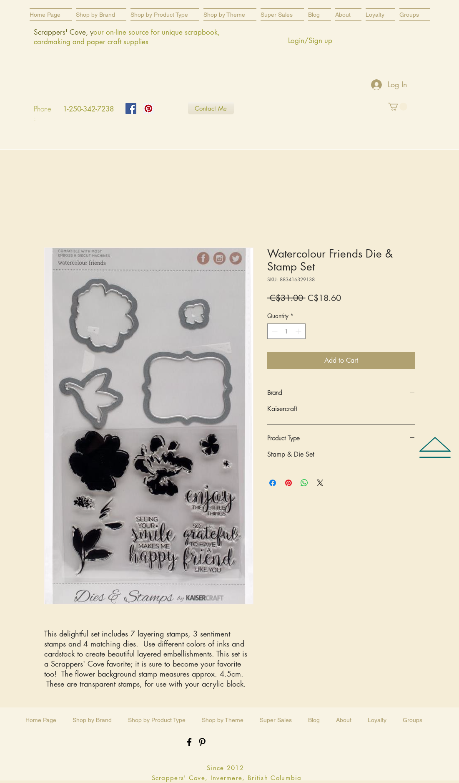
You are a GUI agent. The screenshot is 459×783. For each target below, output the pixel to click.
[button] (164, 14)
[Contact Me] (211, 108)
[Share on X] (320, 483)
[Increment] (299, 331)
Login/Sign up (310, 40)
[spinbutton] (286, 331)
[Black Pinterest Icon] (202, 742)
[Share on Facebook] (273, 483)
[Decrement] (273, 331)
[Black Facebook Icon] (189, 742)
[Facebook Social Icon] (130, 108)
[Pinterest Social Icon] (148, 108)
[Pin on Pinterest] (288, 483)
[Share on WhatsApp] (304, 483)
